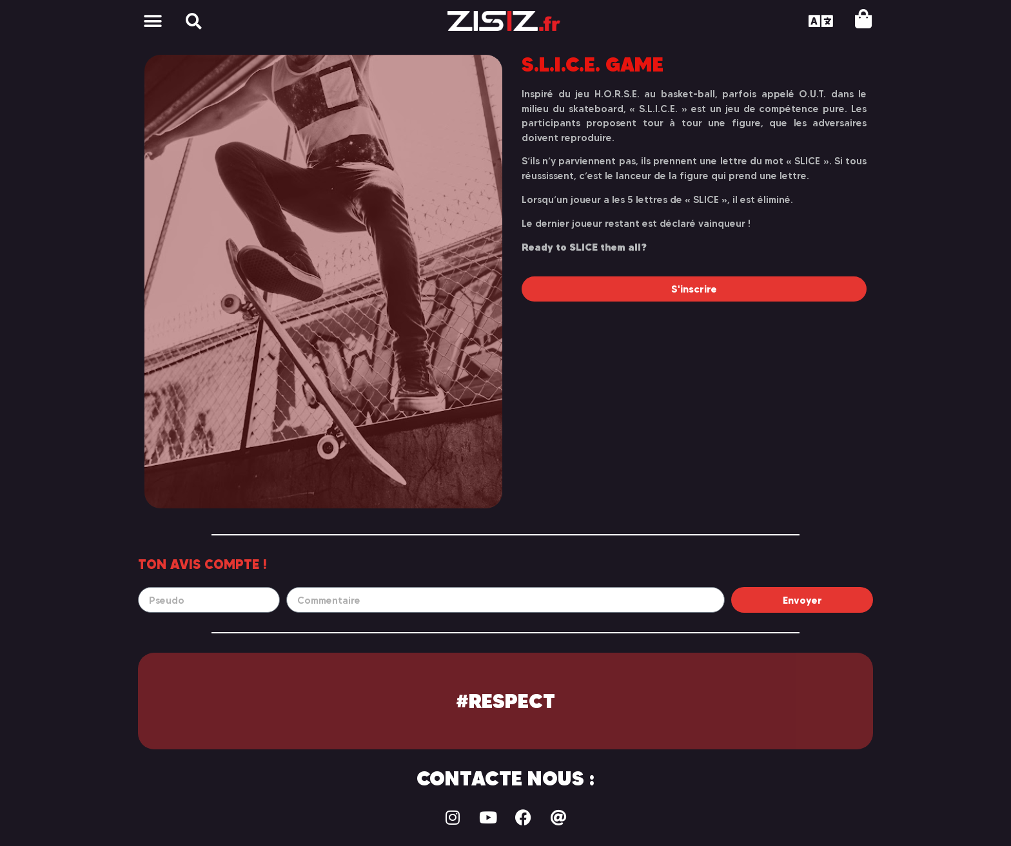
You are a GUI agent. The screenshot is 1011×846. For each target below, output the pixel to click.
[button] (152, 20)
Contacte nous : (505, 778)
